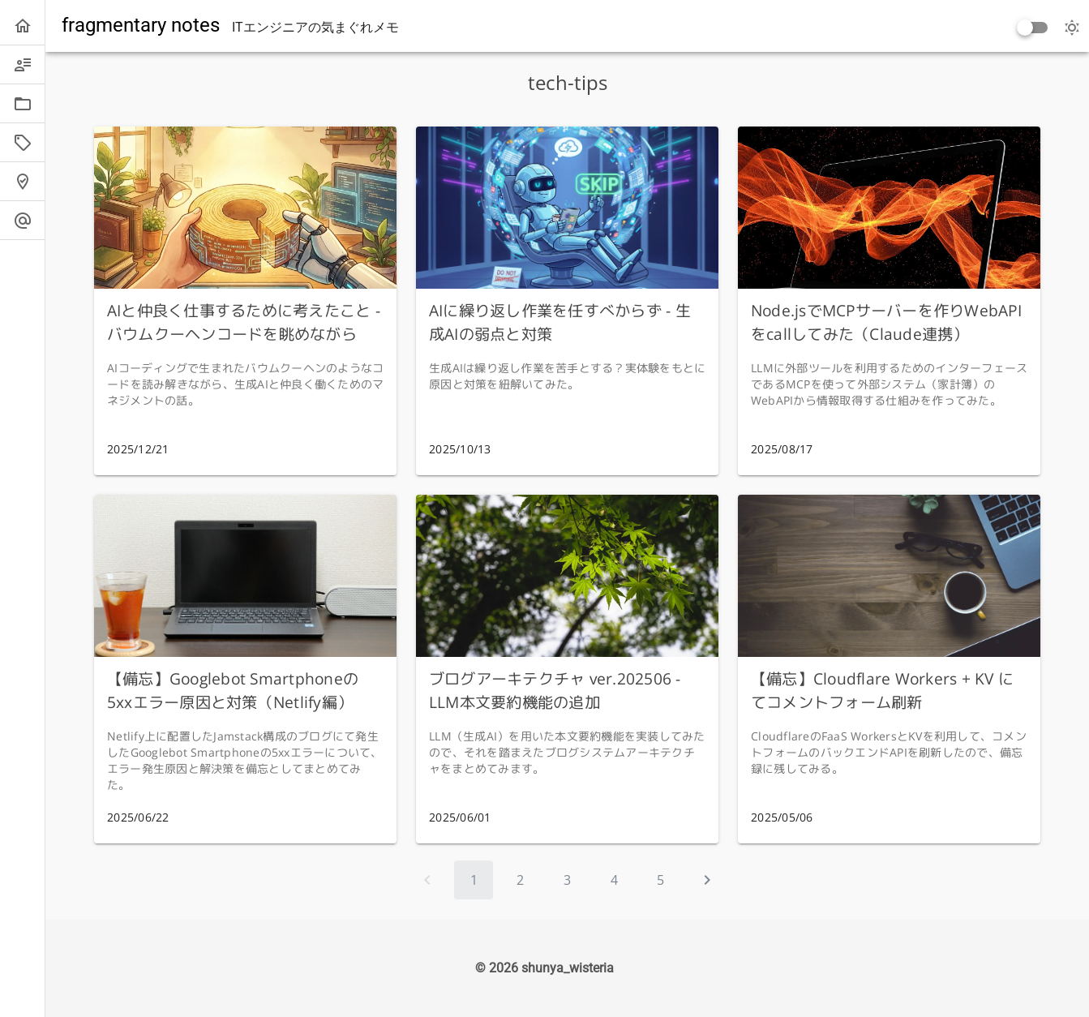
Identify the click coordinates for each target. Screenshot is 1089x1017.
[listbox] (22, 123)
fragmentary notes (141, 25)
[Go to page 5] (660, 879)
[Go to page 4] (613, 879)
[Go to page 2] (520, 879)
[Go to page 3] (567, 879)
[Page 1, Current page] (473, 879)
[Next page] (707, 879)
